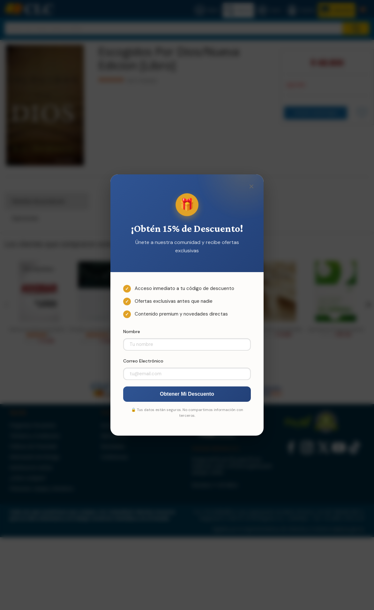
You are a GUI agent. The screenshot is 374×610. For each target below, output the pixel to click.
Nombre (131, 331)
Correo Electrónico (143, 361)
